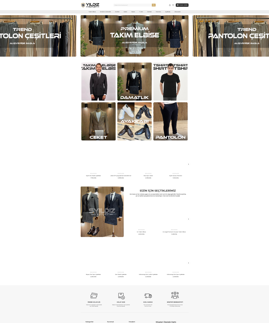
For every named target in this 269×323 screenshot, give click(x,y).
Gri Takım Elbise (141, 232)
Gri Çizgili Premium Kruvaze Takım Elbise (174, 232)
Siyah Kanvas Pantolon (175, 175)
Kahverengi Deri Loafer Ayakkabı (148, 274)
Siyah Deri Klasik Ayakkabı (93, 175)
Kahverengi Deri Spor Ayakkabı (176, 274)
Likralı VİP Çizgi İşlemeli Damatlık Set (120, 175)
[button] (83, 36)
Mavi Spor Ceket (148, 175)
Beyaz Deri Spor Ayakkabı (93, 274)
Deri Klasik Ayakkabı (121, 274)
